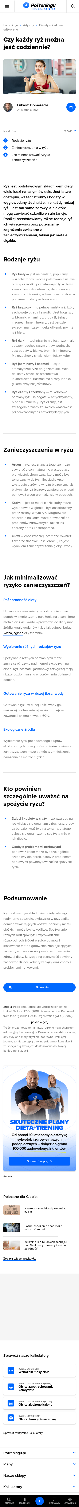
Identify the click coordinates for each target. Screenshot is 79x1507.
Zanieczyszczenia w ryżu (30, 148)
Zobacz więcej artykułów (19, 1258)
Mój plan (24, 1503)
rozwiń (68, 131)
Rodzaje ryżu (21, 141)
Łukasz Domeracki (32, 105)
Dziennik (9, 1503)
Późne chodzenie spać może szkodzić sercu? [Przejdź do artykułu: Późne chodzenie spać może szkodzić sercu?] (43, 1227)
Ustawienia (70, 1503)
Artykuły (28, 25)
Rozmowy (54, 1503)
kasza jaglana (13, 633)
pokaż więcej (39, 1022)
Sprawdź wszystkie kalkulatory (23, 1433)
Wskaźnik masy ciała (42, 1370)
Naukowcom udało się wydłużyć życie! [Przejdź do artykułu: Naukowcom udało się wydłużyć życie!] (45, 1210)
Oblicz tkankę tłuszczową (42, 1418)
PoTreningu (10, 25)
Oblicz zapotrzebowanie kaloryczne (42, 1387)
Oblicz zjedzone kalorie (42, 1403)
